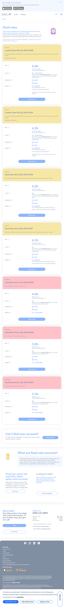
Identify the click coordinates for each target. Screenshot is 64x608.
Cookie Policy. (20, 597)
